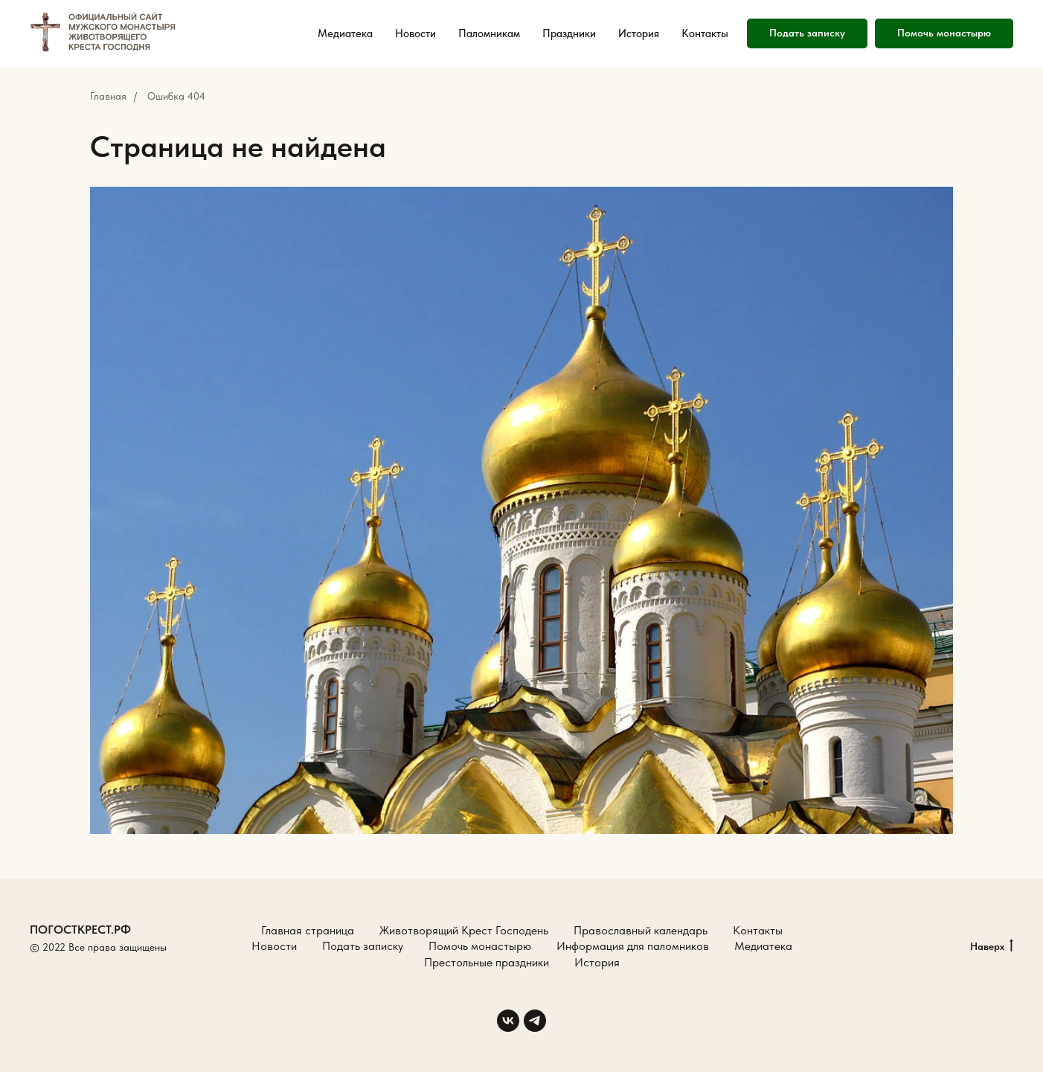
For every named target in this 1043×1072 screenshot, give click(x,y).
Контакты (704, 33)
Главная (108, 96)
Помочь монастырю (480, 946)
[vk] (508, 1021)
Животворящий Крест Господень (463, 930)
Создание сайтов (69, 964)
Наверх (991, 947)
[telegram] (535, 1021)
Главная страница (307, 930)
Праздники (569, 33)
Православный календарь (640, 930)
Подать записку (362, 946)
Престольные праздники (486, 962)
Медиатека (345, 33)
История (638, 33)
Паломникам (489, 33)
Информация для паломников (632, 946)
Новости (415, 33)
